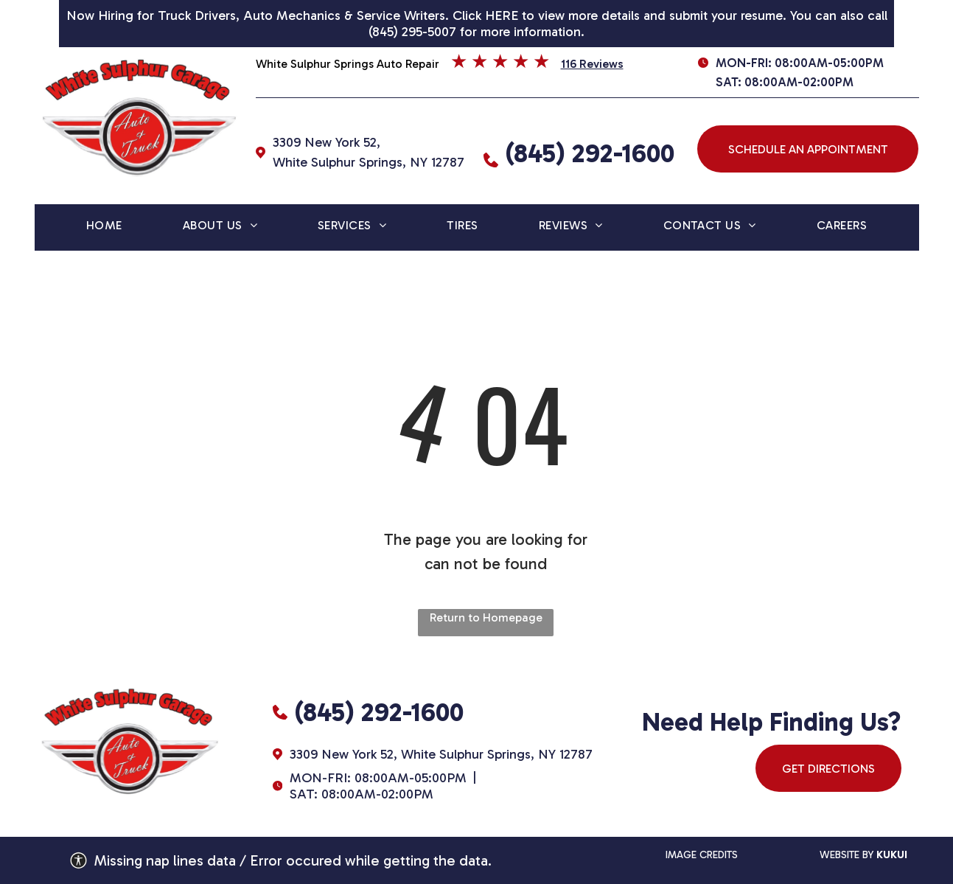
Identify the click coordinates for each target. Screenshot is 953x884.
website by (846, 855)
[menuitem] (104, 227)
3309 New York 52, (326, 142)
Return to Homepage (486, 617)
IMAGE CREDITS (702, 855)
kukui (891, 855)
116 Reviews (592, 64)
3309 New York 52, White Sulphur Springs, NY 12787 (441, 754)
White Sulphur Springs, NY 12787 (368, 162)
